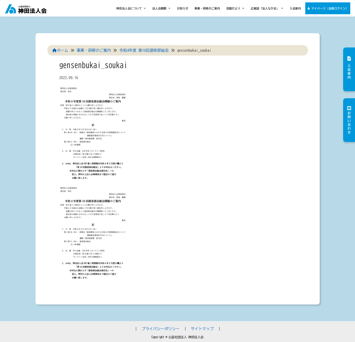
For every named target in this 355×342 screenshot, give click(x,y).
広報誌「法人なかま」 (267, 8)
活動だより (235, 8)
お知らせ (182, 8)
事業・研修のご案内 (207, 8)
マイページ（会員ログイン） (329, 8)
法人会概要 (161, 8)
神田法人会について (131, 8)
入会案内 (295, 8)
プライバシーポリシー (161, 329)
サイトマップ (202, 329)
